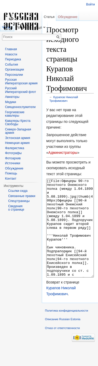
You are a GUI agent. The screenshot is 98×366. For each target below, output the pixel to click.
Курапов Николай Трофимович (63, 98)
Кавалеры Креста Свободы (17, 122)
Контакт (10, 178)
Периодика (13, 59)
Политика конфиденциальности (66, 330)
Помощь (11, 173)
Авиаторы (12, 97)
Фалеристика (14, 148)
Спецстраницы (19, 201)
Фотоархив (13, 158)
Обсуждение (67, 17)
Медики (10, 102)
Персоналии (14, 75)
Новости (11, 54)
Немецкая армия (17, 143)
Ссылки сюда (17, 191)
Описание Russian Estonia (62, 338)
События (11, 64)
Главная (11, 49)
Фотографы (13, 153)
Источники (12, 163)
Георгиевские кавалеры (14, 114)
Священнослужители (20, 107)
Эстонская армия (17, 138)
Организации (14, 69)
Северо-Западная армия (18, 131)
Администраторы (62, 152)
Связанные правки (21, 196)
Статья (49, 17)
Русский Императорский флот (20, 90)
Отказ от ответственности (62, 347)
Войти (90, 4)
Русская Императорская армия (21, 81)
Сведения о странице (16, 208)
